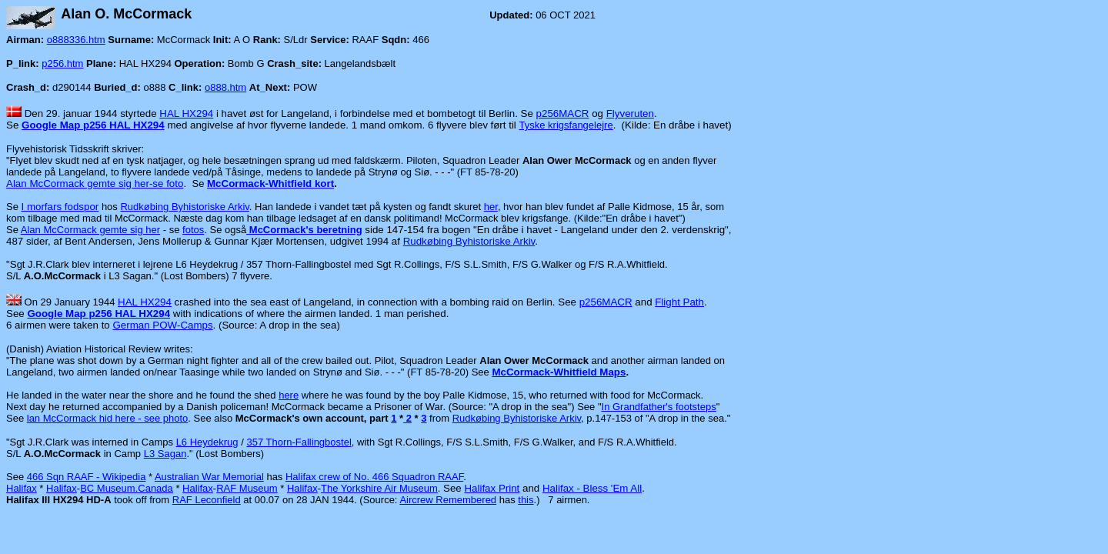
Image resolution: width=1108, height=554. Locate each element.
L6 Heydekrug (207, 442)
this (525, 500)
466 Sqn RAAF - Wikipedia (86, 476)
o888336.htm (76, 39)
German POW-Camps (163, 325)
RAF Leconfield (206, 500)
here (289, 395)
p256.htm (62, 63)
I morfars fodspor (60, 206)
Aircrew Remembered (447, 500)
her (491, 206)
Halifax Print (491, 488)
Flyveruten (630, 113)
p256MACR (562, 113)
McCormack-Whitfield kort (270, 183)
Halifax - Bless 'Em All (592, 488)
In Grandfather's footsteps (659, 406)
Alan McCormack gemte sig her (90, 229)
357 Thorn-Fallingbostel (298, 442)
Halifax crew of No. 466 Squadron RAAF (374, 476)
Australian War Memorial (209, 476)
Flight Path (679, 302)
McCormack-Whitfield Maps (559, 372)
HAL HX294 (186, 113)
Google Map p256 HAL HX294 (93, 125)
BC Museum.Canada (126, 488)
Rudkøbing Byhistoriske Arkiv (184, 206)
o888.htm (225, 87)
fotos (193, 229)
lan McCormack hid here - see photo (108, 418)
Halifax (21, 488)
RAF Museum (246, 488)
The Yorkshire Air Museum (379, 488)
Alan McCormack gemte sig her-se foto (94, 183)
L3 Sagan (165, 453)
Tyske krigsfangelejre (566, 125)
